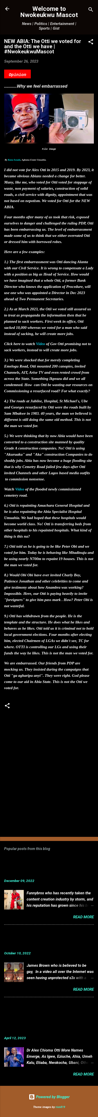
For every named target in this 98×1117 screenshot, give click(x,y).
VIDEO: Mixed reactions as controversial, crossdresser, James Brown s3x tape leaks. (42, 939)
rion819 (60, 1107)
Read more (83, 917)
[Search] (91, 10)
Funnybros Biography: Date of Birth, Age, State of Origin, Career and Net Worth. (42, 867)
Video (40, 344)
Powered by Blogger (49, 1097)
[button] (91, 43)
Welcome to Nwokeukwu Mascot (49, 12)
